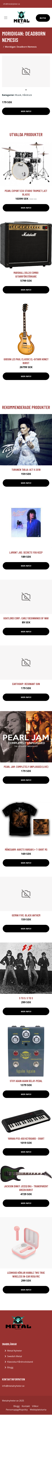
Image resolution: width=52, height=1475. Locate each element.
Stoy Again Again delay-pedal (26, 1081)
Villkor (35, 1406)
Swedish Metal (14, 1356)
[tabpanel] (26, 71)
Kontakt (26, 1406)
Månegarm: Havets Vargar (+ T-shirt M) (26, 849)
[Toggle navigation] (5, 17)
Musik (18, 95)
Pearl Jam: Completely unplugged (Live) (26, 766)
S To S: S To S (26, 998)
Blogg (10, 1367)
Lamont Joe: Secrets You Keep (26, 552)
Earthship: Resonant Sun (26, 684)
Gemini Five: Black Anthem (26, 915)
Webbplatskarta (38, 1409)
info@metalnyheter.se (11, 4)
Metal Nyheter (14, 1350)
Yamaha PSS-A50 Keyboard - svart (26, 1138)
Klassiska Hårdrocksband (20, 1361)
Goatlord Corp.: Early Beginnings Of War (26, 618)
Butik (43, 18)
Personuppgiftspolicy (17, 1409)
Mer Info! (26, 111)
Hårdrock (27, 95)
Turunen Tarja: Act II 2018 (26, 469)
